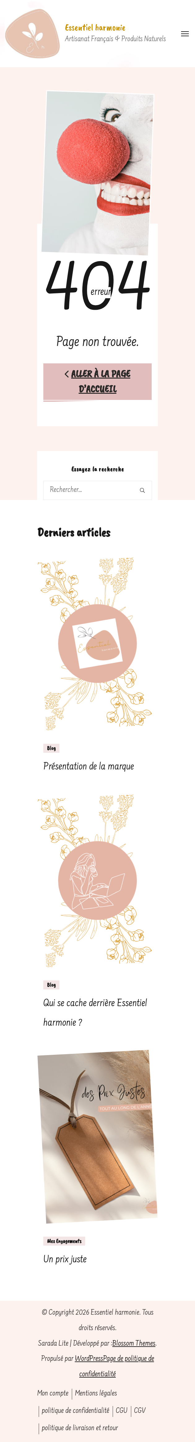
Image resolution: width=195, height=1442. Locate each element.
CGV (140, 1411)
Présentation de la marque (88, 767)
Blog (51, 748)
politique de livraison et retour (80, 1428)
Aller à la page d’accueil (97, 381)
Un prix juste (65, 1259)
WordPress (89, 1359)
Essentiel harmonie (95, 27)
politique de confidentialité (75, 1411)
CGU (122, 1411)
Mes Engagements (64, 1241)
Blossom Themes (133, 1344)
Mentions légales (96, 1394)
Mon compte (52, 1394)
